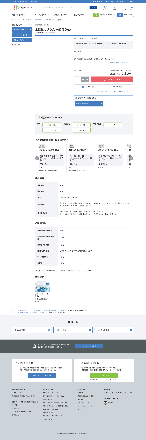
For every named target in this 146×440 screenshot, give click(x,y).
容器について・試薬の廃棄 (50, 409)
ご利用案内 (130, 2)
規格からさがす (60, 15)
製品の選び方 (79, 15)
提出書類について (48, 412)
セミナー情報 (109, 2)
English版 (53, 130)
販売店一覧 (120, 2)
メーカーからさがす (39, 15)
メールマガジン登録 (89, 346)
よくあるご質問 (103, 91)
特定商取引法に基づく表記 (85, 396)
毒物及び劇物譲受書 (82, 103)
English (125, 393)
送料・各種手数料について (122, 91)
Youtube (110, 403)
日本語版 (53, 125)
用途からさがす (18, 15)
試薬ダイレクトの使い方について (52, 416)
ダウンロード (114, 125)
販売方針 (14, 405)
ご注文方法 (15, 408)
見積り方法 (15, 415)
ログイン (105, 9)
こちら (113, 379)
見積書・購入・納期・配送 (50, 393)
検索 (93, 7)
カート (132, 9)
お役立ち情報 (20, 330)
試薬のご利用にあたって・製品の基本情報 (55, 406)
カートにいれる (114, 79)
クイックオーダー (123, 9)
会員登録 (113, 9)
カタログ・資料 (97, 2)
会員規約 (80, 399)
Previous (37, 158)
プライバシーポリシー (84, 403)
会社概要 (80, 393)
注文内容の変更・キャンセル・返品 (53, 396)
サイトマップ (82, 409)
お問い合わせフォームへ (42, 375)
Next (131, 158)
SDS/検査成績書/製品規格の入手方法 (23, 412)
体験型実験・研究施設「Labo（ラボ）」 (24, 396)
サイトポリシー (82, 406)
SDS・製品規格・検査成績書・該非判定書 (55, 403)
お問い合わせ (120, 87)
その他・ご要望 (47, 419)
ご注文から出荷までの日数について (119, 62)
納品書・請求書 (47, 399)
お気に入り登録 (89, 87)
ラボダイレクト (16, 393)
